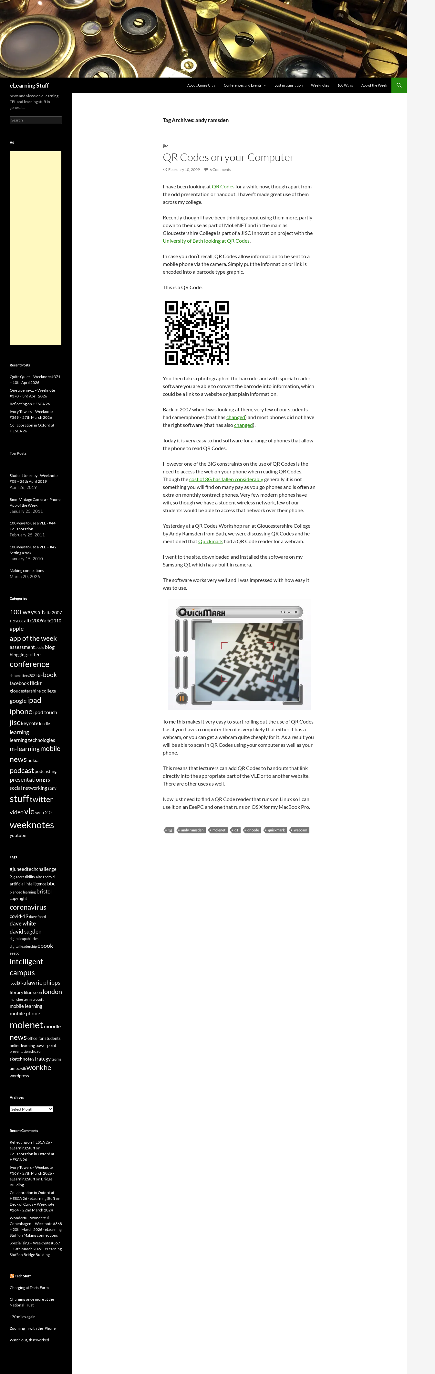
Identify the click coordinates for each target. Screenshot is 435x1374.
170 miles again (23, 1316)
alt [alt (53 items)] (40, 612)
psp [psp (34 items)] (46, 780)
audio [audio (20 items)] (40, 647)
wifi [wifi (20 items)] (23, 1068)
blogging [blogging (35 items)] (18, 654)
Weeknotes (320, 85)
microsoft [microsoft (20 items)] (36, 999)
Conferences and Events (243, 85)
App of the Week (374, 85)
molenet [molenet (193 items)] (26, 1024)
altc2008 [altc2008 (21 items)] (16, 621)
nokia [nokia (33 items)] (32, 760)
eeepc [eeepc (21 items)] (14, 953)
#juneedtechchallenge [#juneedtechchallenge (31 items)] (33, 869)
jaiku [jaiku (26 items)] (21, 983)
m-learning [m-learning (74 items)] (25, 748)
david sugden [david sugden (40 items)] (25, 931)
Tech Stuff (23, 1276)
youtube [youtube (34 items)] (18, 835)
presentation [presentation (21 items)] (20, 1051)
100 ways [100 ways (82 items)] (23, 612)
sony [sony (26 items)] (52, 788)
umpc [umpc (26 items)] (15, 1068)
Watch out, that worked (29, 1339)
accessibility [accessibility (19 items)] (25, 877)
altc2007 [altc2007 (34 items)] (53, 612)
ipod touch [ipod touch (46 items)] (45, 712)
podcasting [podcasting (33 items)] (46, 771)
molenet (218, 830)
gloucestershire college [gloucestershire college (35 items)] (33, 690)
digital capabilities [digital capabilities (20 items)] (24, 938)
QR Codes (223, 186)
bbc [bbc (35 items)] (51, 883)
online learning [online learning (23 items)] (22, 1045)
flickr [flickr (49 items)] (36, 683)
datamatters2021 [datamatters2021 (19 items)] (23, 675)
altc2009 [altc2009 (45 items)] (34, 620)
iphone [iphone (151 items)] (21, 711)
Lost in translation (288, 85)
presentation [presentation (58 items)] (26, 779)
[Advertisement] (35, 248)
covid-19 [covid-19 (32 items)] (19, 916)
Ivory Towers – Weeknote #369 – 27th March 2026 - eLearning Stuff (32, 1173)
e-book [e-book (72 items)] (47, 674)
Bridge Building (37, 1254)
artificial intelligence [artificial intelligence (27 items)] (28, 883)
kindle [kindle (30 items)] (44, 723)
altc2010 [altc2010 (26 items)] (52, 620)
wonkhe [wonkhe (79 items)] (38, 1067)
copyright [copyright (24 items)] (18, 898)
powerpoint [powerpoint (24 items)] (46, 1045)
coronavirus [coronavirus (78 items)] (28, 907)
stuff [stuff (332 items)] (19, 798)
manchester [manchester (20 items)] (19, 999)
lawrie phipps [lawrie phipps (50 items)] (43, 982)
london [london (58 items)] (52, 991)
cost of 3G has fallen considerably (226, 479)
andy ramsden (192, 830)
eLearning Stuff (29, 85)
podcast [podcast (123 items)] (22, 770)
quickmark (276, 830)
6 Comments (220, 169)
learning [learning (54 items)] (19, 732)
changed (235, 417)
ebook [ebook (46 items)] (45, 945)
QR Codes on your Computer (228, 157)
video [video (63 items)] (17, 812)
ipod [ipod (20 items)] (13, 983)
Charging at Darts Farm (29, 1287)
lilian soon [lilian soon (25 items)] (33, 992)
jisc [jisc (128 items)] (15, 722)
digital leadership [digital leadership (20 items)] (23, 946)
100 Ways (345, 85)
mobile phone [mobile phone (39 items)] (25, 1013)
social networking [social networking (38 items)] (28, 788)
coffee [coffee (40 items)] (34, 654)
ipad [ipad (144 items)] (34, 699)
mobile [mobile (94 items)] (50, 748)
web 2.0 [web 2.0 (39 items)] (43, 812)
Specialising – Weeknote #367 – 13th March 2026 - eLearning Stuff (36, 1249)
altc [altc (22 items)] (39, 876)
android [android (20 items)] (49, 877)
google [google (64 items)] (18, 700)
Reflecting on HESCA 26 (30, 403)
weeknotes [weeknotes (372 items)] (32, 824)
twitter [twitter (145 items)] (41, 799)
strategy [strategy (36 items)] (41, 1058)
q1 (236, 830)
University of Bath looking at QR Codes (206, 241)
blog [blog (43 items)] (50, 647)
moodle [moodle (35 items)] (52, 1026)
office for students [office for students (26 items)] (44, 1038)
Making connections (27, 570)
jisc (165, 145)
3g (170, 830)
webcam (300, 830)
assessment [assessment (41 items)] (22, 647)
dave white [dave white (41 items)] (23, 923)
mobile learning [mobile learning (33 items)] (26, 1006)
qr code (253, 830)
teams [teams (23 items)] (56, 1059)
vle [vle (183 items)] (29, 811)
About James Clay (201, 85)
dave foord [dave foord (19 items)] (37, 916)
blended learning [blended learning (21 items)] (23, 892)
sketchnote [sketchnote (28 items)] (21, 1059)
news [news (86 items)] (18, 1037)
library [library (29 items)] (16, 992)
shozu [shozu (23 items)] (35, 1051)
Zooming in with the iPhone (33, 1328)
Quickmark (210, 541)
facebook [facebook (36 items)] (19, 683)
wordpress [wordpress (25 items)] (19, 1075)
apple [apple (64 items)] (17, 628)
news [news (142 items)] (18, 759)
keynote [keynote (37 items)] (29, 723)
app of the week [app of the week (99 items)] (33, 638)
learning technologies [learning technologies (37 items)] (32, 740)
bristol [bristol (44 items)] (44, 891)
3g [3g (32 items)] (12, 876)
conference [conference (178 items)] (29, 664)
